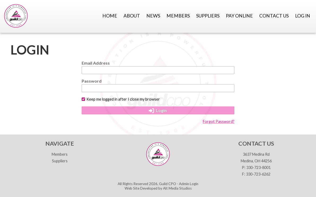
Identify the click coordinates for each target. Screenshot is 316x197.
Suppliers (208, 16)
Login (158, 110)
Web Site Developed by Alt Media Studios (158, 188)
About (132, 16)
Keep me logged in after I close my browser (121, 99)
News (153, 16)
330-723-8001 (258, 167)
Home (109, 16)
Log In (302, 16)
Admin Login (188, 184)
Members (178, 16)
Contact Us (274, 16)
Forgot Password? (218, 121)
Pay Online (239, 16)
